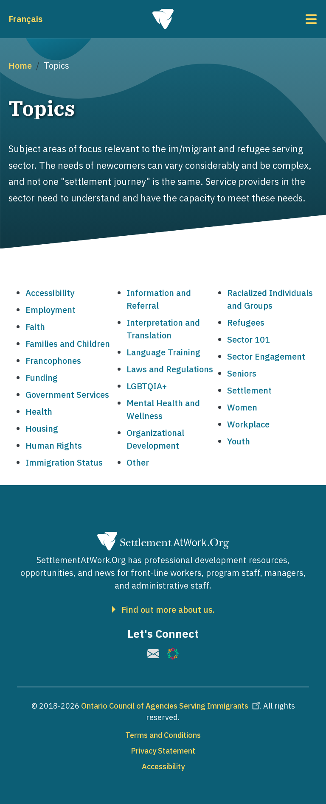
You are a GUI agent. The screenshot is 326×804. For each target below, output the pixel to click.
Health (38, 411)
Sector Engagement (266, 356)
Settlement (249, 390)
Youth (238, 441)
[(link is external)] (153, 653)
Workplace (248, 424)
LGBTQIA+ (146, 386)
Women (242, 407)
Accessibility (49, 293)
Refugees (245, 322)
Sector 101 (248, 339)
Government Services (67, 394)
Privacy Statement (163, 751)
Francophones (53, 360)
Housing (41, 428)
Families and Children (67, 343)
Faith (35, 326)
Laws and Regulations (169, 369)
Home (20, 65)
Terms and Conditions (163, 735)
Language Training (163, 352)
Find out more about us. (168, 610)
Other (137, 462)
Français (25, 19)
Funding (41, 377)
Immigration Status (64, 462)
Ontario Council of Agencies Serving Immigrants (172, 706)
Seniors (241, 373)
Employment (50, 309)
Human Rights (53, 445)
